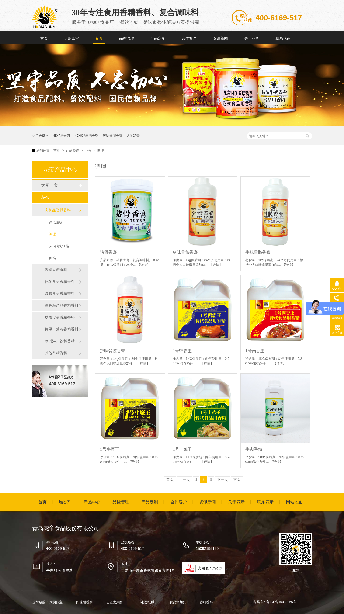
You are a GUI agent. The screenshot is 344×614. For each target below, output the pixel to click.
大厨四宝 (71, 38)
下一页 (222, 480)
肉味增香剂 (85, 602)
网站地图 (294, 502)
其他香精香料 (56, 353)
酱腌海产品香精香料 (61, 305)
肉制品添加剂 (146, 602)
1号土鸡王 (182, 449)
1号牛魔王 (109, 449)
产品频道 (73, 150)
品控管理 (126, 38)
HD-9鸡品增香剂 (86, 135)
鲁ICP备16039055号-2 (282, 602)
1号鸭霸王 (182, 351)
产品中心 (91, 502)
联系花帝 (282, 38)
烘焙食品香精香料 (60, 317)
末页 (237, 480)
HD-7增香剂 (61, 135)
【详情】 (143, 265)
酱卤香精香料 (56, 270)
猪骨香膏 (108, 252)
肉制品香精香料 (58, 210)
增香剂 (65, 502)
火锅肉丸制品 (59, 246)
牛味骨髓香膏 (258, 252)
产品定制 (157, 38)
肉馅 (52, 258)
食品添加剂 (178, 602)
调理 (100, 150)
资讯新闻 (220, 38)
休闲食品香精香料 (60, 282)
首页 (44, 38)
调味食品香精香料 (60, 293)
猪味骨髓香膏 (185, 252)
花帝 (99, 38)
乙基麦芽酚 (115, 602)
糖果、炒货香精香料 (61, 329)
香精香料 (206, 602)
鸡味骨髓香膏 (112, 135)
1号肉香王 (254, 351)
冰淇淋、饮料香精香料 (62, 341)
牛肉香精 (253, 449)
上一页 (184, 480)
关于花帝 (251, 38)
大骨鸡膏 (133, 135)
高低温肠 (55, 222)
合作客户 (189, 38)
